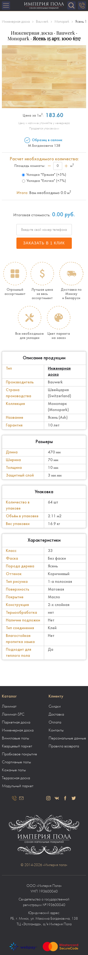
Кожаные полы (14, 770)
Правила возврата (64, 746)
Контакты (56, 730)
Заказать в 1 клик (44, 243)
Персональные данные (67, 738)
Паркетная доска (16, 722)
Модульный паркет (17, 786)
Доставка (56, 714)
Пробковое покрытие (19, 754)
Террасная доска (16, 778)
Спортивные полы (16, 762)
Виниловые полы (15, 738)
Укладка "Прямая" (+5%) (44, 175)
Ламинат (9, 706)
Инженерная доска (18, 730)
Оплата (55, 722)
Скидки (55, 706)
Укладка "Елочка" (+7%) (44, 181)
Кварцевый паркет (17, 746)
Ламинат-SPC (13, 714)
